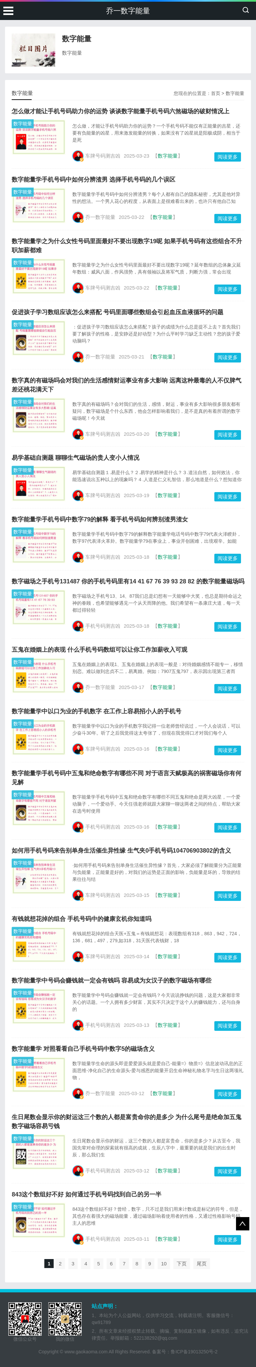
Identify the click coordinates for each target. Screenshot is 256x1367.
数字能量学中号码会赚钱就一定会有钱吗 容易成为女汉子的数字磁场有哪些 (111, 980)
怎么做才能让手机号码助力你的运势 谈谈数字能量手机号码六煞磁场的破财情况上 (120, 111)
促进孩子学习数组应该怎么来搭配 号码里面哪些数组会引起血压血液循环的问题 (117, 312)
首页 (215, 93)
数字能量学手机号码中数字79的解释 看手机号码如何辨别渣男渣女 (100, 519)
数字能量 (235, 93)
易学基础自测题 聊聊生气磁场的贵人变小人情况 (75, 457)
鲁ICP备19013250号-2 (194, 1351)
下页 (182, 1263)
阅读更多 (228, 157)
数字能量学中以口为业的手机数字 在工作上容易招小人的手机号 (96, 711)
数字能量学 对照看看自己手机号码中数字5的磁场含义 (83, 1048)
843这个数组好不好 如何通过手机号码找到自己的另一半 (86, 1194)
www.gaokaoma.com (85, 1351)
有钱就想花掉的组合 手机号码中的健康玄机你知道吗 (81, 919)
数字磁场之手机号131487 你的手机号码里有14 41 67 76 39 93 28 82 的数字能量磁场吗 (128, 581)
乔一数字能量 (128, 11)
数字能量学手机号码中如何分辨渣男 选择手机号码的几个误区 (93, 179)
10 (164, 1263)
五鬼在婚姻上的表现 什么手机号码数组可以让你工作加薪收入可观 (99, 649)
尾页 (202, 1263)
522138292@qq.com (155, 1338)
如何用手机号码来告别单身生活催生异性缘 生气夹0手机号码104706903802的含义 (121, 850)
